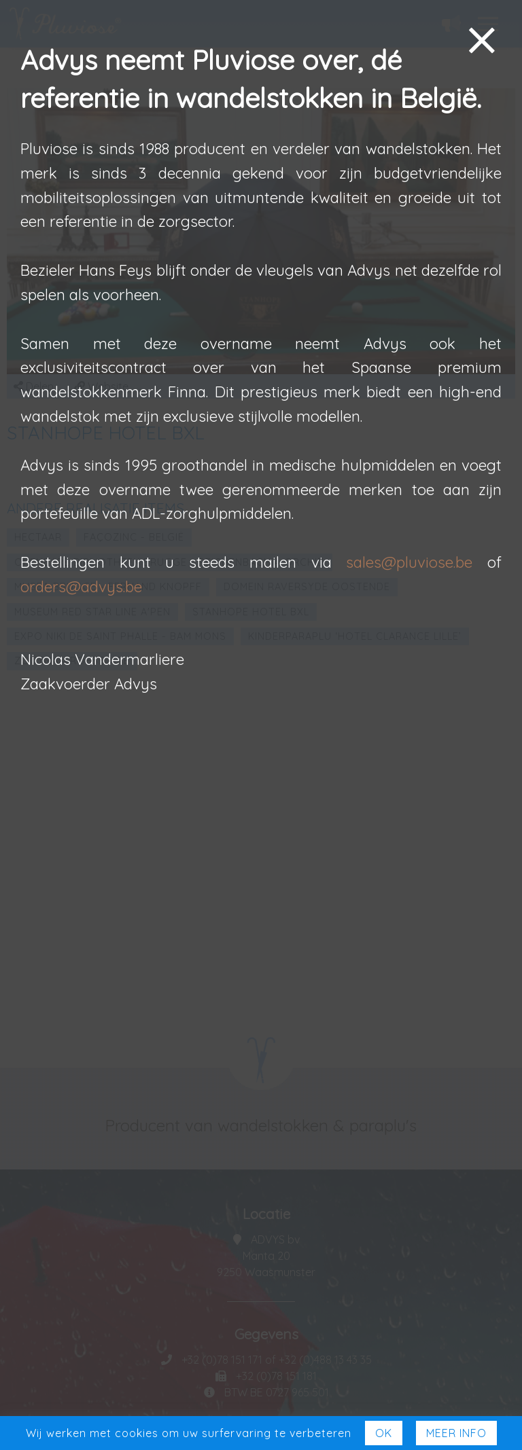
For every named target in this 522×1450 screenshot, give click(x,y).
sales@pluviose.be (409, 562)
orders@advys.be (81, 586)
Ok (383, 1433)
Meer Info (456, 1433)
